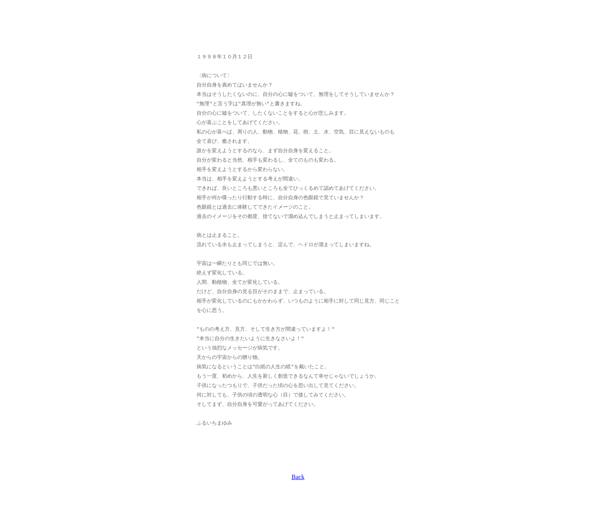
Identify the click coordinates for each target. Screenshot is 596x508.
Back (298, 477)
